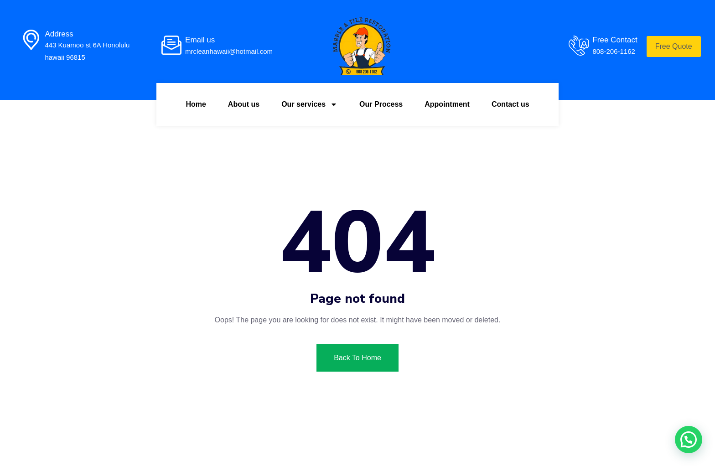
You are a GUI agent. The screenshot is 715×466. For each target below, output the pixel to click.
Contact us (510, 104)
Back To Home (357, 358)
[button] (688, 439)
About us (243, 104)
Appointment (447, 104)
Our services (309, 104)
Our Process (381, 104)
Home (196, 104)
